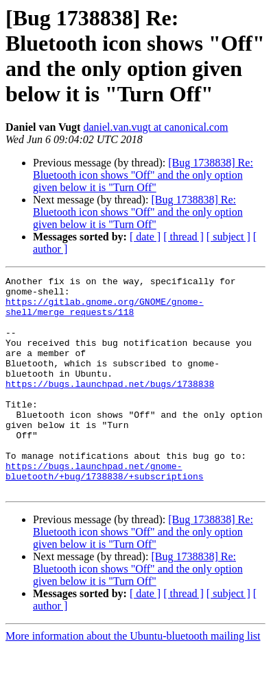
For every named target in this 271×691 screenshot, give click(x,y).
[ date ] (145, 236)
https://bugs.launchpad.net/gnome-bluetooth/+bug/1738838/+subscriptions (104, 511)
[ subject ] (228, 236)
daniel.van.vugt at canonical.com (155, 127)
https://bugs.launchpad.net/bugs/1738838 (109, 406)
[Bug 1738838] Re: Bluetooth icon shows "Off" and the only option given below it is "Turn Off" (143, 175)
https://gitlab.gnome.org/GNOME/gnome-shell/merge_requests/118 (104, 313)
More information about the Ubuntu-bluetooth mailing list (133, 679)
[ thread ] (183, 236)
